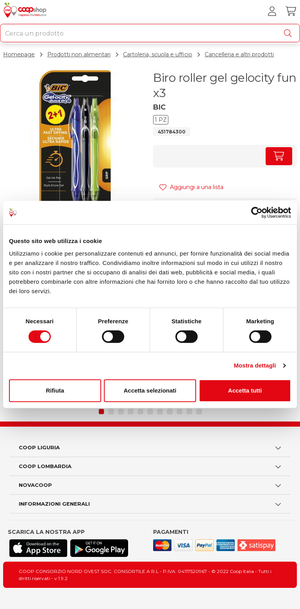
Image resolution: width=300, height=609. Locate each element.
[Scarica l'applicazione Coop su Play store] (99, 548)
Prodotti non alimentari (79, 54)
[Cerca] (289, 33)
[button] (101, 411)
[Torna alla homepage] (26, 11)
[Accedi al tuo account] (271, 11)
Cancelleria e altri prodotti (239, 54)
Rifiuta (55, 390)
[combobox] (150, 33)
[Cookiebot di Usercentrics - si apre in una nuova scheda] (257, 212)
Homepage (19, 54)
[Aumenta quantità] (279, 156)
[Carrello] (290, 11)
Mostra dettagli (255, 365)
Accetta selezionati (149, 390)
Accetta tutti (245, 390)
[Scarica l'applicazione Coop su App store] (38, 548)
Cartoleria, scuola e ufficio (157, 54)
